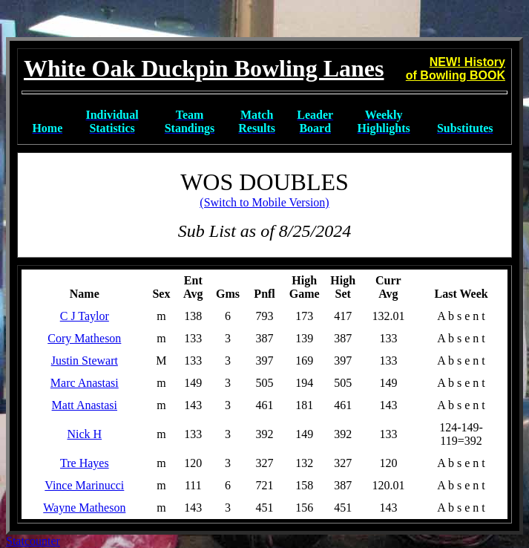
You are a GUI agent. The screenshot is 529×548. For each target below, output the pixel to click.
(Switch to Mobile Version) (264, 202)
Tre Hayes (84, 463)
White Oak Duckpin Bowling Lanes (204, 68)
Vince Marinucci (84, 485)
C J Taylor (84, 316)
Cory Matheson (84, 338)
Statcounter (33, 541)
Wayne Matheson (84, 507)
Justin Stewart (84, 360)
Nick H (84, 434)
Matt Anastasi (84, 405)
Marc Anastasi (84, 382)
